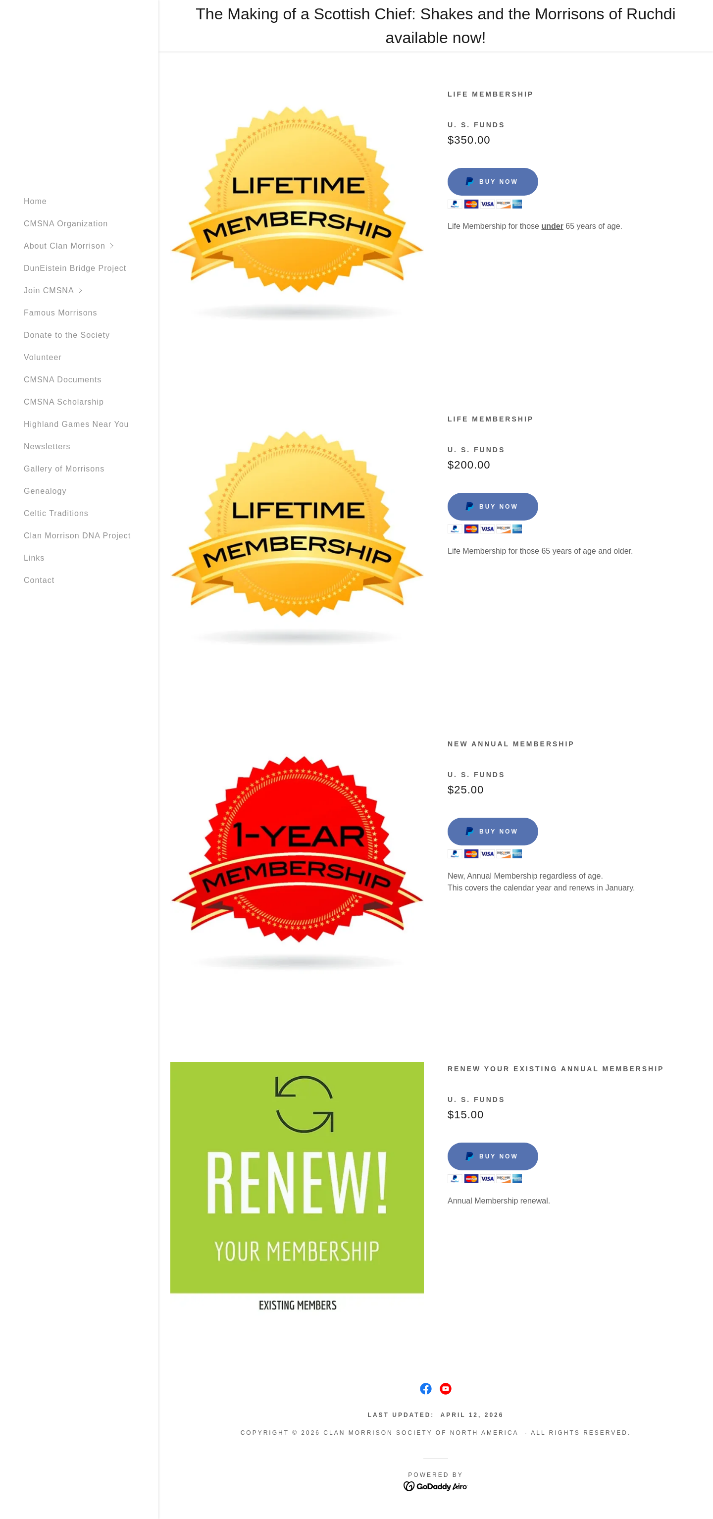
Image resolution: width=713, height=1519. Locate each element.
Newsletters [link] (47, 446)
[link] (426, 1389)
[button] (91, 246)
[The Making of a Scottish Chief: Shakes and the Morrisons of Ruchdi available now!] (435, 26)
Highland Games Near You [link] (76, 424)
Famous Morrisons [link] (60, 313)
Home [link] (35, 201)
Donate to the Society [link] (67, 335)
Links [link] (34, 558)
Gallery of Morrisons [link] (64, 469)
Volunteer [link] (43, 357)
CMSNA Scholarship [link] (64, 402)
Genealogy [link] (45, 491)
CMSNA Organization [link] (66, 223)
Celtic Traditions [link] (56, 513)
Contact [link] (39, 580)
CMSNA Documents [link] (63, 379)
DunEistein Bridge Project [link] (75, 268)
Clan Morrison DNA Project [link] (77, 535)
